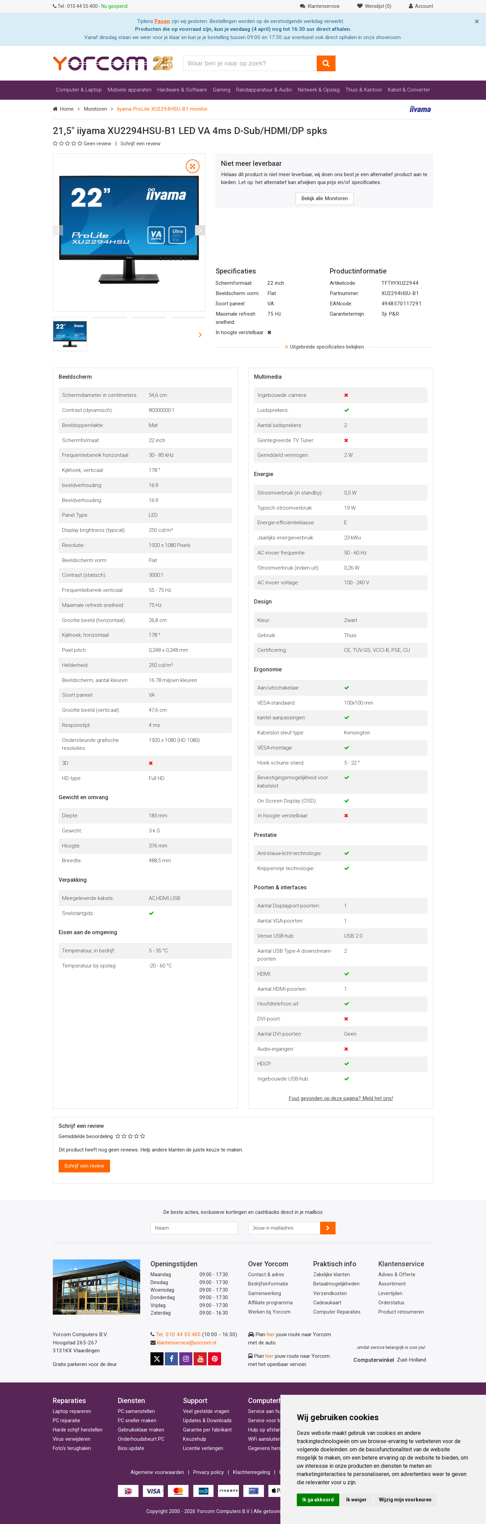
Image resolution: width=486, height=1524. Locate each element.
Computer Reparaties (337, 1312)
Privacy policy (208, 1472)
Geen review (82, 144)
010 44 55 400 (76, 6)
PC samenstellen (136, 1411)
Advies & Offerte (396, 1275)
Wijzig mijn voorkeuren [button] (405, 1499)
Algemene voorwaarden (157, 1472)
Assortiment (392, 1284)
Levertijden (390, 1293)
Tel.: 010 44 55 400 (178, 1334)
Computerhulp (270, 1401)
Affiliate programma (270, 1303)
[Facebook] (171, 1358)
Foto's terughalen (72, 1448)
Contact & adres (266, 1275)
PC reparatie (66, 1421)
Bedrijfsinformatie (268, 1284)
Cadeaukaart (327, 1303)
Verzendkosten (330, 1293)
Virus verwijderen (71, 1439)
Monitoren (95, 109)
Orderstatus (391, 1303)
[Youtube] (200, 1358)
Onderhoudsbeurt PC (141, 1439)
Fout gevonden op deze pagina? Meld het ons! (341, 1098)
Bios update (131, 1448)
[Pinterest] (214, 1358)
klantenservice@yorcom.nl (186, 1343)
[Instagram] (185, 1358)
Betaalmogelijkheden (336, 1284)
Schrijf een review (140, 144)
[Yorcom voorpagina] (113, 63)
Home (67, 109)
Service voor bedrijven (272, 1421)
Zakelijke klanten (331, 1275)
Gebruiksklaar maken (141, 1430)
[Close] (477, 21)
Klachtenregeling (251, 1472)
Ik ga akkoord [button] (318, 1499)
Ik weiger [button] (356, 1499)
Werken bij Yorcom (269, 1312)
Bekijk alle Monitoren (324, 198)
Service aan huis (266, 1411)
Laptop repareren (72, 1411)
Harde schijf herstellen (77, 1430)
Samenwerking (264, 1293)
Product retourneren (401, 1312)
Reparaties (69, 1401)
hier (271, 1334)
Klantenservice (401, 1264)
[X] (156, 1358)
